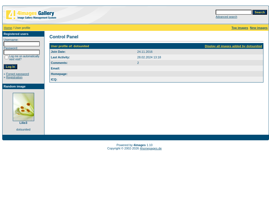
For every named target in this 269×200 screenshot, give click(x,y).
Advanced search (226, 16)
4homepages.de (151, 148)
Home (8, 27)
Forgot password (17, 74)
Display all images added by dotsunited (233, 46)
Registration (14, 77)
